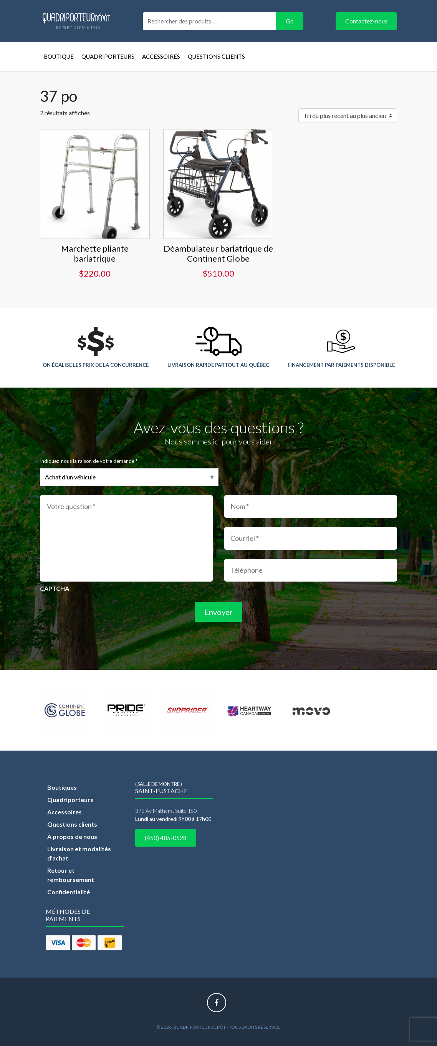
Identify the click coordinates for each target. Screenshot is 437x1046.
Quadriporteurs (107, 56)
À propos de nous (72, 836)
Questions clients (216, 56)
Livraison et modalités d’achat (79, 853)
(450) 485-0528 (166, 837)
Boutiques (62, 787)
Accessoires (161, 56)
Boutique (59, 56)
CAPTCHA (54, 588)
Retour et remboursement (70, 875)
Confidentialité (68, 891)
